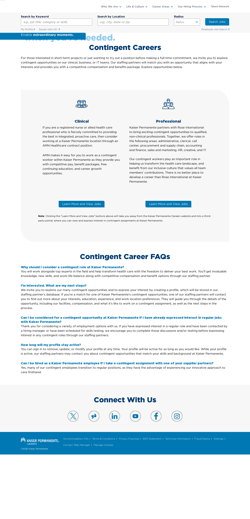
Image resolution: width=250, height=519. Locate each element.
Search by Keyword (35, 16)
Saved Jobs (48, 29)
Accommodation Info (76, 503)
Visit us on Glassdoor (94, 480)
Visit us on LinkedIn (114, 480)
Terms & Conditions (103, 503)
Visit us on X (73, 480)
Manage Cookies (103, 509)
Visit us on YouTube (135, 480)
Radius (179, 16)
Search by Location (111, 16)
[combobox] (133, 22)
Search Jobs (217, 21)
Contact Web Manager (76, 509)
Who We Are (109, 6)
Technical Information (178, 503)
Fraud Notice (202, 503)
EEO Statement (152, 503)
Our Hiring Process (190, 6)
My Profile (27, 29)
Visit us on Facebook (156, 480)
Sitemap (218, 503)
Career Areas (160, 6)
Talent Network (220, 6)
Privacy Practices (129, 503)
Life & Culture (135, 6)
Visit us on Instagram (177, 480)
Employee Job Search (214, 29)
